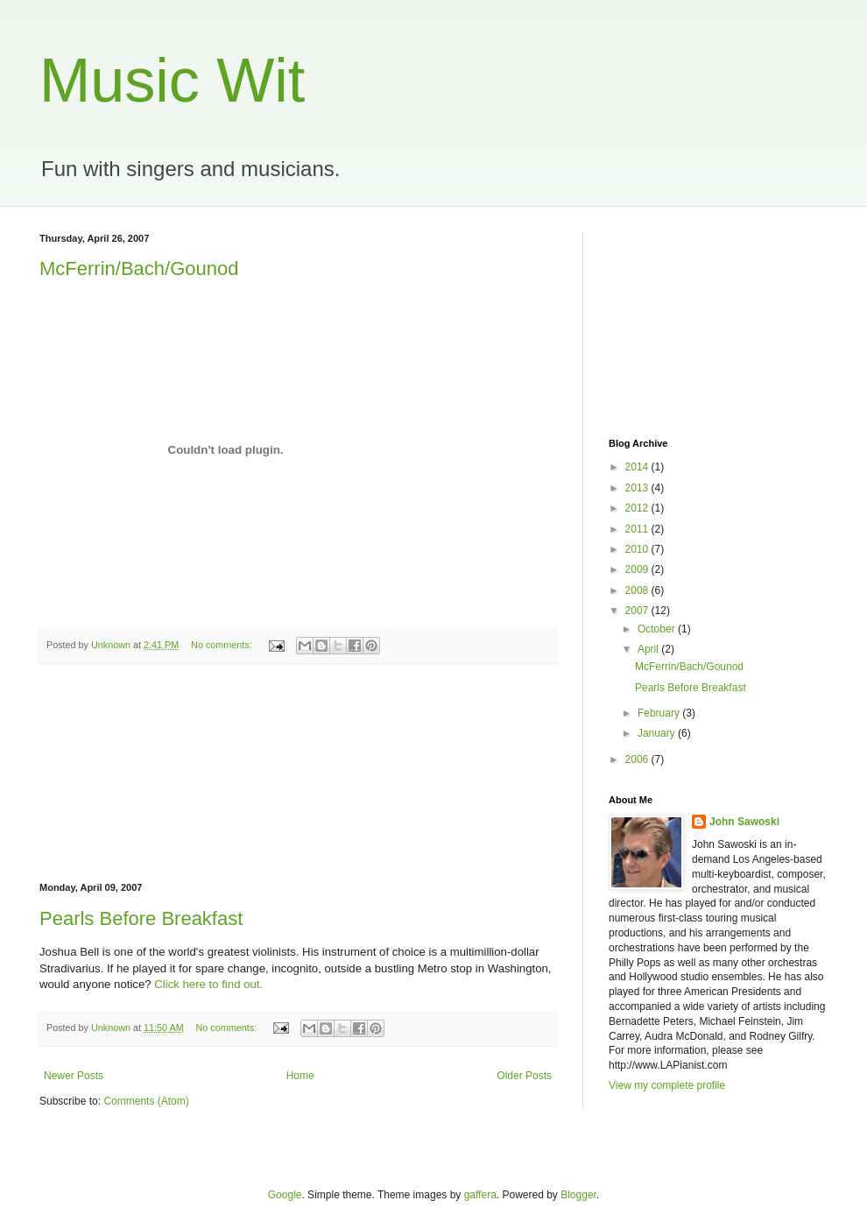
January (658, 733)
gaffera (480, 1195)
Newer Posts (73, 1076)
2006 (638, 759)
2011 (638, 529)
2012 (638, 508)
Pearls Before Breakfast (141, 918)
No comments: (223, 644)
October (658, 629)
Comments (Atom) (145, 1101)
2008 (638, 590)
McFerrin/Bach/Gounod (138, 268)
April (649, 649)
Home (300, 1076)
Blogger (578, 1195)
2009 (638, 569)
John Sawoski (744, 822)
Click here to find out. (208, 984)
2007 (638, 610)
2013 (638, 488)
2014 (638, 467)
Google (285, 1195)
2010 (638, 549)
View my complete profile (667, 1085)
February (660, 713)
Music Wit (172, 80)
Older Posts (524, 1076)
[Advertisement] (297, 773)
